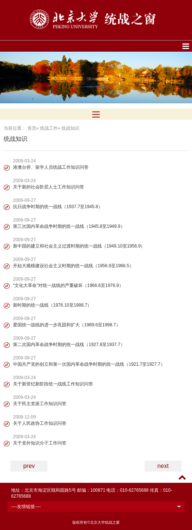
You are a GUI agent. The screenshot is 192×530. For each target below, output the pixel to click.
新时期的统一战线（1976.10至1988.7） (52, 305)
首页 (31, 128)
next (163, 466)
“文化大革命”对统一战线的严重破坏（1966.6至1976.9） (68, 285)
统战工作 (49, 128)
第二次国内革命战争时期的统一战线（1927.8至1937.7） (69, 344)
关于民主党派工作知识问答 (39, 403)
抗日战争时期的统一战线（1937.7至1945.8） (57, 206)
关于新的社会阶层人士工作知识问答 (48, 187)
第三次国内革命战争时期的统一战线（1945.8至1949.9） (69, 226)
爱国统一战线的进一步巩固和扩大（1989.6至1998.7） (66, 324)
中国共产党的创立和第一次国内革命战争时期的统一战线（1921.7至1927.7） (89, 364)
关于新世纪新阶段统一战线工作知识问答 (53, 384)
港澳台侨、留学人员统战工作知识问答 (51, 167)
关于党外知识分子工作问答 (39, 443)
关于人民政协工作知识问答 (39, 423)
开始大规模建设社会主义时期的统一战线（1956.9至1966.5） (73, 265)
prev (29, 466)
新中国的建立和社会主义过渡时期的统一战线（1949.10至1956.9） (79, 246)
